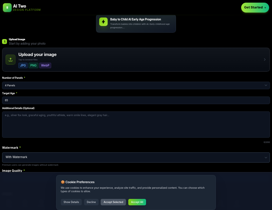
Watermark (11, 147)
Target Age (9, 93)
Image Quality (13, 170)
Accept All (137, 202)
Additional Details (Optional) (18, 108)
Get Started (255, 7)
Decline (91, 202)
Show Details (71, 202)
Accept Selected (113, 202)
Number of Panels (13, 77)
